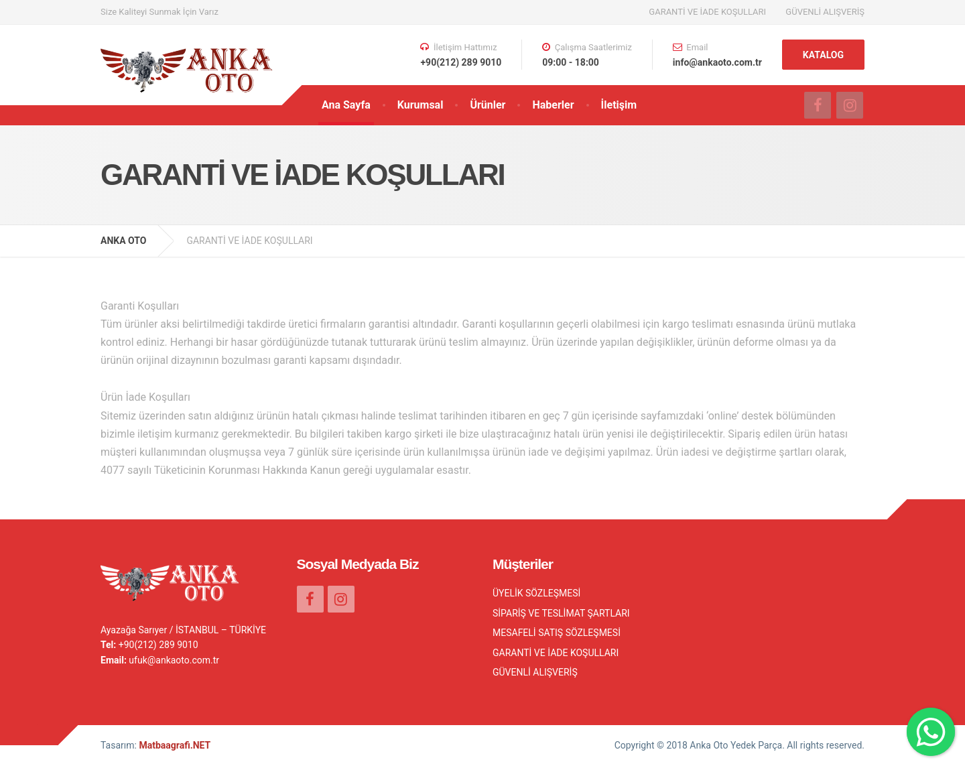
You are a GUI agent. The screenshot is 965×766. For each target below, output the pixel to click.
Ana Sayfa (346, 105)
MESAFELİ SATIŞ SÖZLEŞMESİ (557, 632)
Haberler (553, 105)
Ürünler (487, 105)
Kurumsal (420, 105)
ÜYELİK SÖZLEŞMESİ (536, 593)
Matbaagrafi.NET (174, 745)
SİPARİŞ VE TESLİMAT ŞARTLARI (561, 613)
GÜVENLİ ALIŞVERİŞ (824, 12)
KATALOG (823, 55)
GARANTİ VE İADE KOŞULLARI (707, 12)
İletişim (619, 105)
